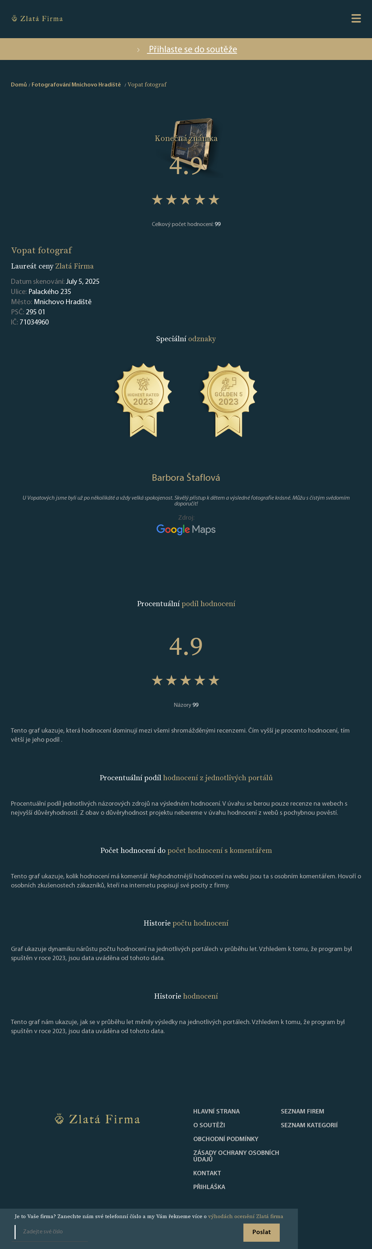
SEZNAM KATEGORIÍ (309, 1126)
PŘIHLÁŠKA (209, 1187)
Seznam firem (302, 1112)
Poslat (261, 1232)
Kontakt (207, 1174)
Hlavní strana (216, 1112)
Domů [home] (19, 85)
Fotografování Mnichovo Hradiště (76, 85)
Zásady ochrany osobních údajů (236, 1156)
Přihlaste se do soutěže (186, 50)
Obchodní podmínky (225, 1139)
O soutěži (209, 1126)
